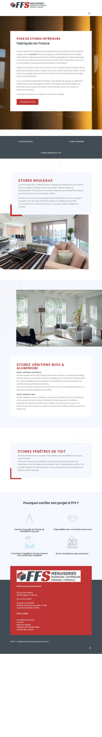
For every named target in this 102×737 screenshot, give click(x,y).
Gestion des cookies (25, 629)
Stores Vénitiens (76, 141)
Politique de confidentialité (28, 627)
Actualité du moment (26, 620)
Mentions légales (24, 625)
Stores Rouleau (25, 141)
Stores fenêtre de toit (51, 153)
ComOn (45, 641)
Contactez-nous (27, 102)
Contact (20, 622)
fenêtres (33, 54)
